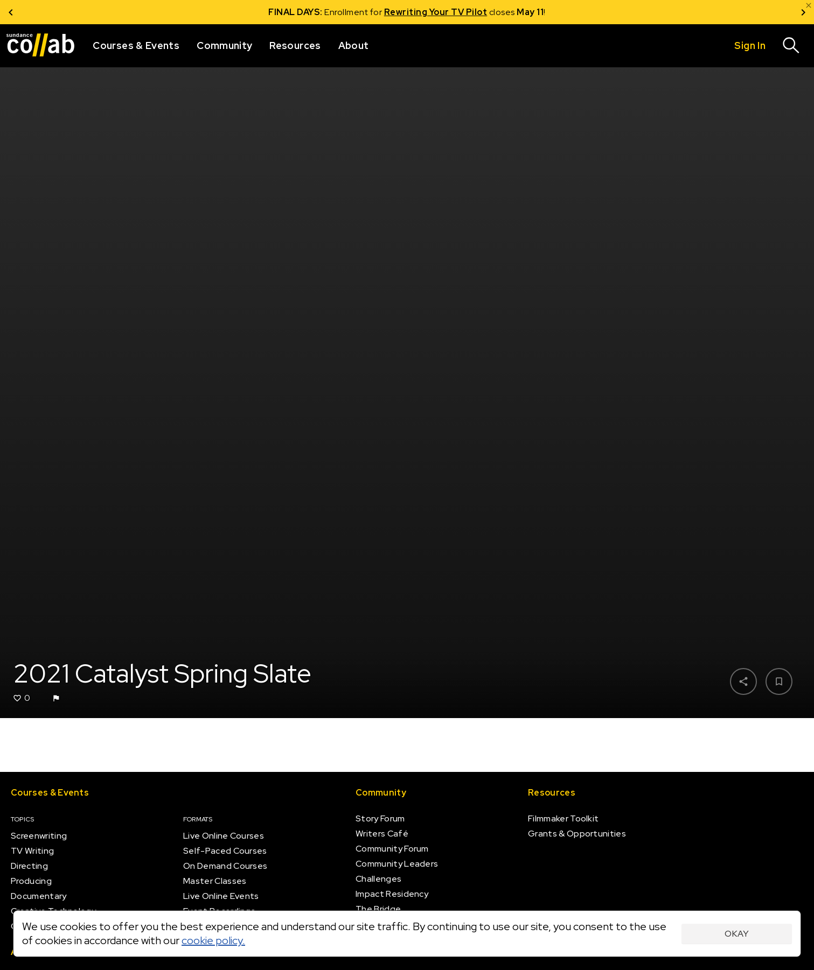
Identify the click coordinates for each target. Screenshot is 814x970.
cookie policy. (213, 940)
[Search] (791, 45)
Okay (737, 933)
